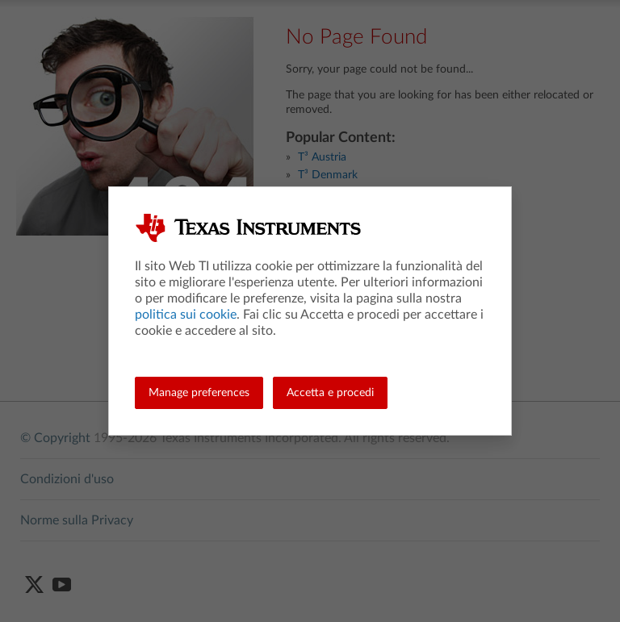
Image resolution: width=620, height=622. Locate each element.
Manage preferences (199, 393)
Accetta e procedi (330, 393)
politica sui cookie (186, 314)
